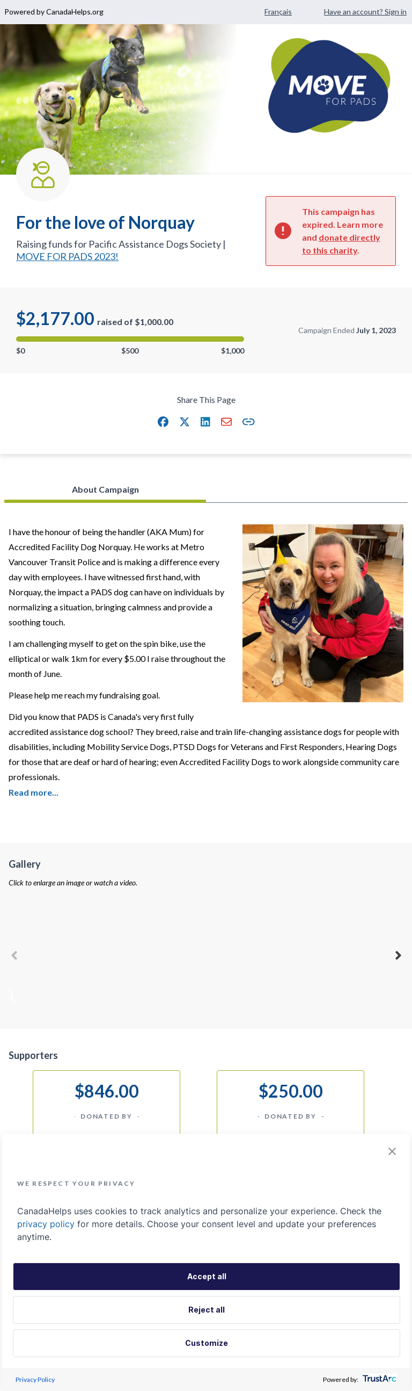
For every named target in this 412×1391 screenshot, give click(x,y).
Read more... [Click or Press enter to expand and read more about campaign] (33, 792)
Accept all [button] (206, 1276)
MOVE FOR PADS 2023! (67, 256)
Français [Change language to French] (278, 11)
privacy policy (46, 1224)
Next (398, 953)
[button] (163, 422)
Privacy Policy (35, 1379)
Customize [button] (206, 1342)
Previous (14, 953)
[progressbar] (130, 339)
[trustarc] (378, 1379)
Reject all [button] (206, 1309)
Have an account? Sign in (365, 11)
